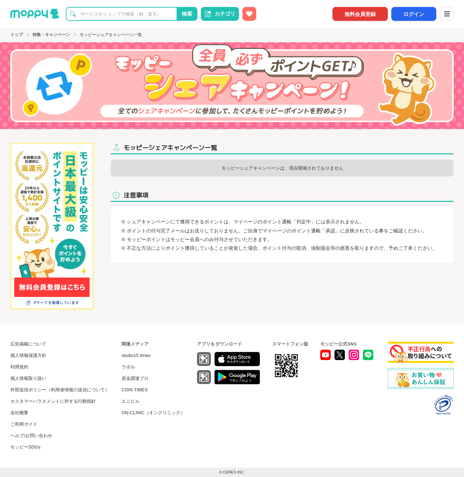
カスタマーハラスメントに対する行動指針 (53, 401)
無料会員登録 (360, 14)
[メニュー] (447, 14)
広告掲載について (28, 344)
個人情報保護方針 (28, 355)
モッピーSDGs (25, 447)
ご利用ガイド (23, 424)
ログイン (413, 14)
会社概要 (19, 412)
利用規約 (19, 366)
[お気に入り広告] (249, 14)
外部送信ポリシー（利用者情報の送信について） (59, 389)
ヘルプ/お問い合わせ (31, 435)
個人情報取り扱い (28, 378)
